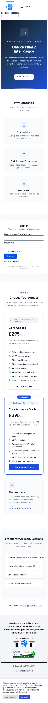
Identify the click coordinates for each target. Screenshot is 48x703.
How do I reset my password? (24, 566)
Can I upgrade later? (24, 575)
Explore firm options (20, 508)
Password (9, 243)
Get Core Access (24, 386)
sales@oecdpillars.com (32, 605)
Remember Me (12, 251)
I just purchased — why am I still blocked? (26, 557)
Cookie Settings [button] (10, 697)
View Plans (24, 77)
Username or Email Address (18, 234)
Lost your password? (12, 261)
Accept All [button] (24, 697)
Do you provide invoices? (24, 583)
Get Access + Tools (24, 467)
